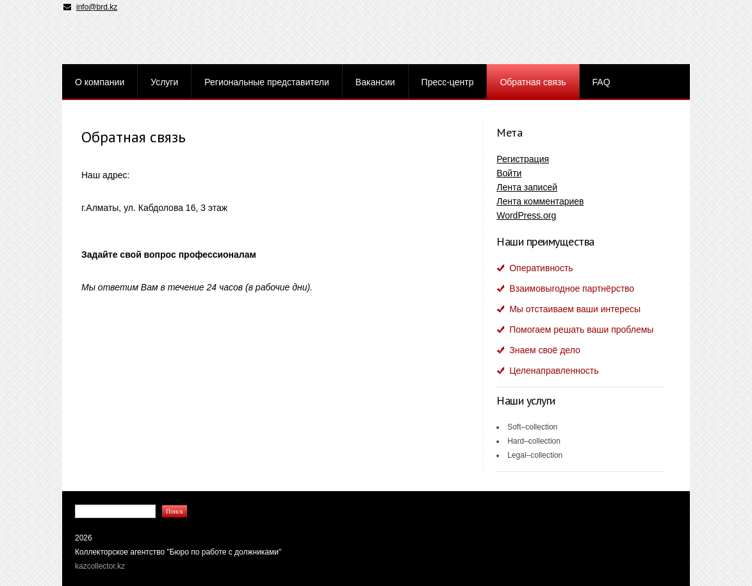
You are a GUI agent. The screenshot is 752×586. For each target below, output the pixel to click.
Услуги (164, 82)
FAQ (601, 82)
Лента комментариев (540, 201)
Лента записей (526, 187)
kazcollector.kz (100, 566)
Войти (508, 173)
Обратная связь (533, 82)
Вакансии (375, 82)
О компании (99, 82)
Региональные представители (266, 82)
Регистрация (522, 159)
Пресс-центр (447, 82)
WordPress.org (526, 215)
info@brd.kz (96, 7)
